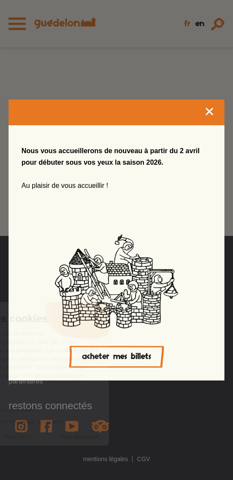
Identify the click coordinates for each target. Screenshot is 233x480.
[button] (23, 461)
